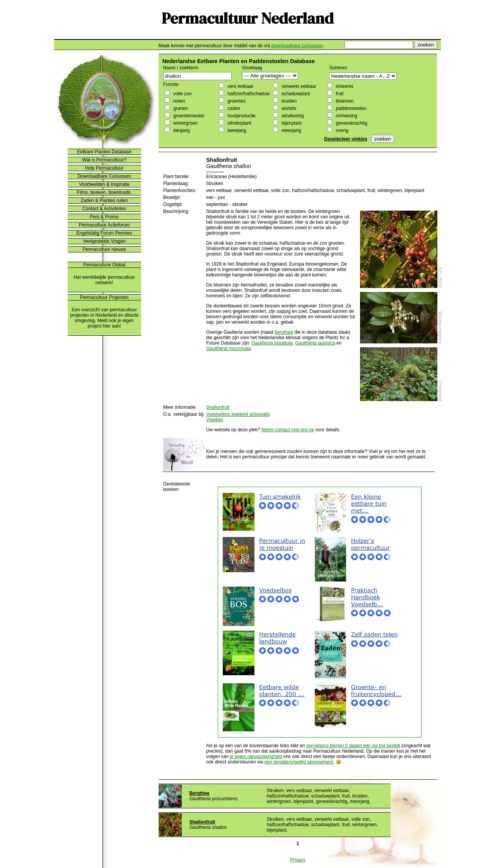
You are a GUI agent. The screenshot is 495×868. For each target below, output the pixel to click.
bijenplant (291, 123)
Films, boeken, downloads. (104, 192)
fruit (339, 93)
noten (178, 101)
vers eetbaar (239, 86)
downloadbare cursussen (297, 45)
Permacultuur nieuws (104, 249)
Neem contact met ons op (287, 429)
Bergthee (199, 793)
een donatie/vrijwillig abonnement (299, 762)
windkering (292, 115)
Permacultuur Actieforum (104, 225)
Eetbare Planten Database (104, 151)
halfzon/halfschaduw (248, 93)
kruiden (288, 101)
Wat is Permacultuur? (104, 160)
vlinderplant (238, 123)
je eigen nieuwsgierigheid (256, 756)
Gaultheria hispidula (271, 343)
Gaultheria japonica (315, 343)
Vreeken (214, 419)
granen (180, 108)
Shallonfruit (217, 407)
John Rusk (440, 277)
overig (341, 130)
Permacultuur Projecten (104, 297)
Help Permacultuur (104, 168)
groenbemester (188, 115)
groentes (236, 101)
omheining (346, 115)
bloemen (344, 101)
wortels (288, 108)
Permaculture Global (104, 265)
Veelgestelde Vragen (104, 241)
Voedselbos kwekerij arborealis (238, 414)
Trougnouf (440, 390)
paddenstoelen (350, 108)
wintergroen (185, 123)
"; (270, 75)
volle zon (182, 93)
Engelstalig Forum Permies (104, 233)
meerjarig (290, 130)
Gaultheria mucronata (228, 348)
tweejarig (236, 130)
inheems (344, 86)
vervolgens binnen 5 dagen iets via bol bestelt (353, 745)
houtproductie (241, 115)
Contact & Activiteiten (104, 208)
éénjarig (181, 130)
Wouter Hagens (440, 327)
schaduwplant (295, 93)
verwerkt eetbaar (298, 86)
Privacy (297, 860)
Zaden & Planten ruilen (104, 200)
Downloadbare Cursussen (104, 176)
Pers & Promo (104, 217)
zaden (233, 108)
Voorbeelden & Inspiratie (104, 184)
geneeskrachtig (351, 123)
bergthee (284, 332)
